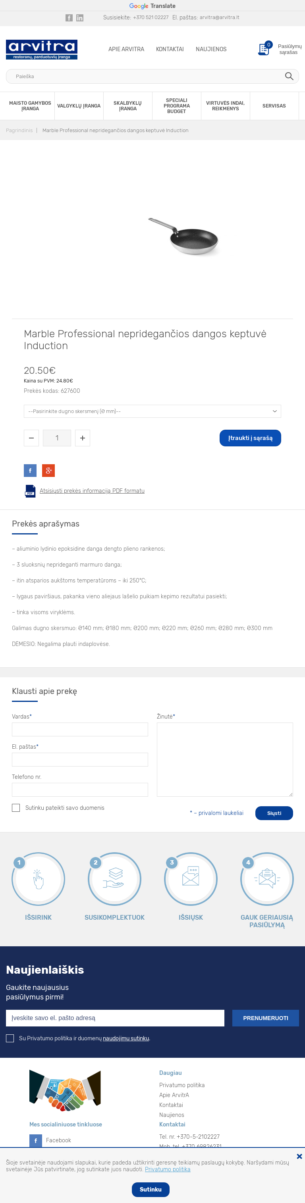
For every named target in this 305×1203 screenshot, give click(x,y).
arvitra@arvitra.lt (219, 17)
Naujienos (211, 49)
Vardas (22, 716)
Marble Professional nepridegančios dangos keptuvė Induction (115, 130)
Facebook (58, 1140)
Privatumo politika (182, 1085)
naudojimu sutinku (126, 1038)
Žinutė (166, 716)
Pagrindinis (19, 130)
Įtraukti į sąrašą (250, 438)
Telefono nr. (26, 777)
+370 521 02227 (150, 17)
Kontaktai (170, 49)
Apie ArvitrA (126, 49)
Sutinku (151, 1189)
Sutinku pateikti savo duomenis (58, 808)
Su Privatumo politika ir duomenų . (78, 1038)
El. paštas (25, 747)
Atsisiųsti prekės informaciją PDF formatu (92, 491)
